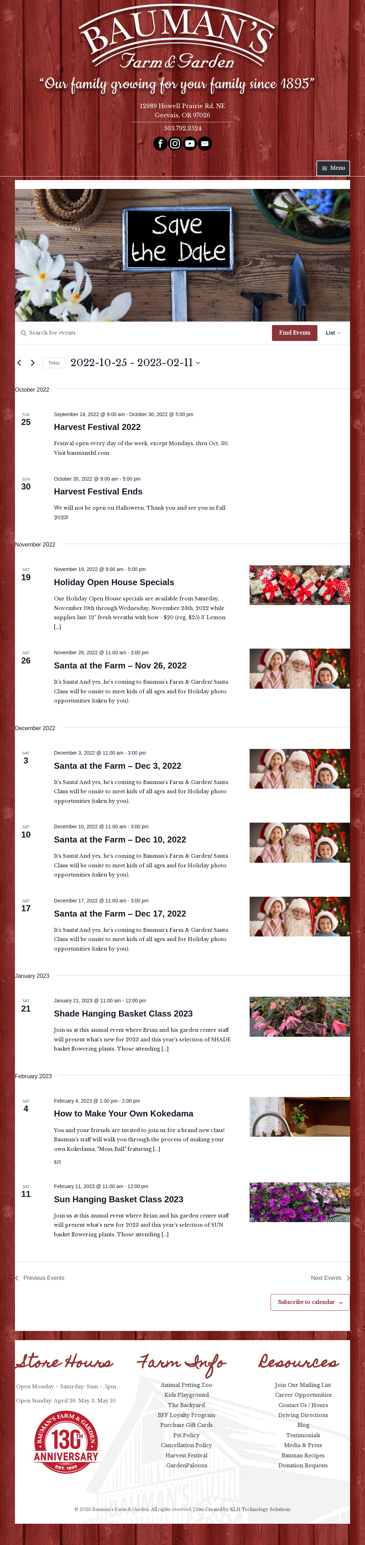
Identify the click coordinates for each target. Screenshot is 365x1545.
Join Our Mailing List (303, 1385)
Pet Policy (186, 1435)
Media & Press (303, 1445)
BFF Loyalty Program (186, 1415)
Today (54, 362)
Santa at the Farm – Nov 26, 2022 (120, 665)
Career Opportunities (303, 1395)
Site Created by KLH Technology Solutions (243, 1509)
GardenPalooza (186, 1465)
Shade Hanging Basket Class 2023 (123, 1013)
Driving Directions (303, 1415)
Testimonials (303, 1435)
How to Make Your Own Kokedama (124, 1113)
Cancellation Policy (186, 1445)
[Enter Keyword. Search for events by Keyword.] (143, 333)
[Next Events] (33, 363)
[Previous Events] (19, 363)
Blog (303, 1425)
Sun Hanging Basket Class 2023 (118, 1199)
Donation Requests (303, 1465)
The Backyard (186, 1405)
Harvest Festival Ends (98, 491)
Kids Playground (186, 1395)
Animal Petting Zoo (186, 1385)
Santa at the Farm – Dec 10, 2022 (120, 839)
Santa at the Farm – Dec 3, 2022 (117, 766)
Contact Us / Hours (303, 1405)
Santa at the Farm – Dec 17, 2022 (120, 913)
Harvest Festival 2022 (97, 427)
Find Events (294, 333)
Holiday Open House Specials (114, 582)
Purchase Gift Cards (186, 1425)
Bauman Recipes (303, 1455)
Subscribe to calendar (306, 1302)
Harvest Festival (186, 1455)
